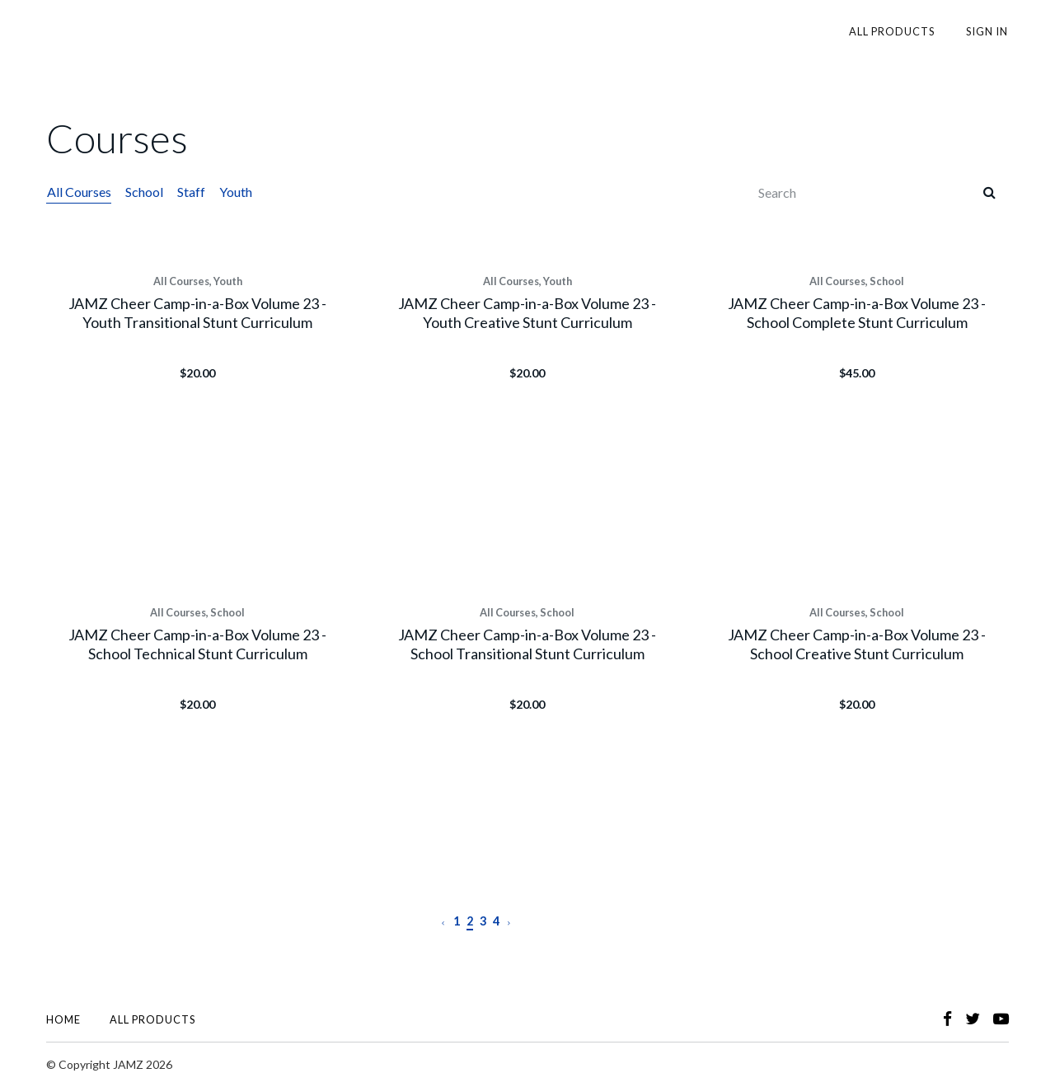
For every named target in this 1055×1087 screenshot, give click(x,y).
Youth (232, 191)
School (143, 191)
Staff (189, 191)
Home (63, 1019)
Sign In (988, 31)
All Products (895, 31)
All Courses (78, 191)
